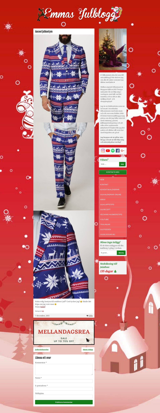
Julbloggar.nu (107, 234)
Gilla (90, 316)
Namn (38, 378)
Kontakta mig (112, 172)
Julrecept (105, 209)
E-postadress (41, 386)
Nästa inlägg (88, 349)
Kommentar (41, 363)
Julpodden (105, 229)
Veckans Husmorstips (111, 214)
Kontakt (104, 185)
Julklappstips (107, 205)
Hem (102, 180)
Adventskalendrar (109, 190)
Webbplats (39, 393)
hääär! (42, 307)
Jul (43, 311)
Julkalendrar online (110, 195)
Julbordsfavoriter (42, 349)
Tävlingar (105, 224)
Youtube (104, 219)
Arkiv (102, 200)
